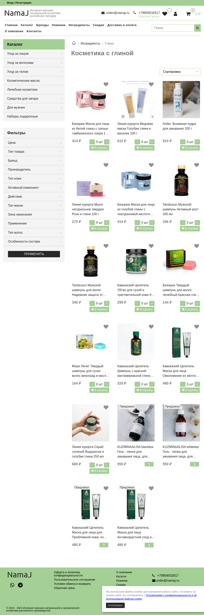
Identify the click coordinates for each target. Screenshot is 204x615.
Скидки (121, 584)
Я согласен (115, 605)
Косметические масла (23, 80)
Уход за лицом (17, 53)
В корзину (101, 147)
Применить (34, 254)
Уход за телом (17, 71)
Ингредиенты (90, 43)
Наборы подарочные (22, 116)
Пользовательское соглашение (74, 579)
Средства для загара (22, 98)
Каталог (121, 576)
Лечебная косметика (22, 89)
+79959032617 (149, 13)
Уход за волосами (20, 62)
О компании (124, 572)
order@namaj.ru (117, 13)
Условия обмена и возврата (72, 583)
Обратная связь (64, 588)
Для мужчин (16, 107)
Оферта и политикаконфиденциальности (68, 574)
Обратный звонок (149, 16)
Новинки (121, 580)
